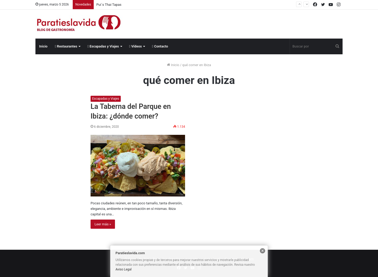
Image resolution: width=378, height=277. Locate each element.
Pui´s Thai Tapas (109, 5)
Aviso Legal (124, 269)
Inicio (43, 46)
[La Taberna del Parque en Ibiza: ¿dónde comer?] (138, 165)
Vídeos (135, 46)
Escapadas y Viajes (103, 46)
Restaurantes (66, 46)
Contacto (160, 46)
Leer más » (102, 224)
